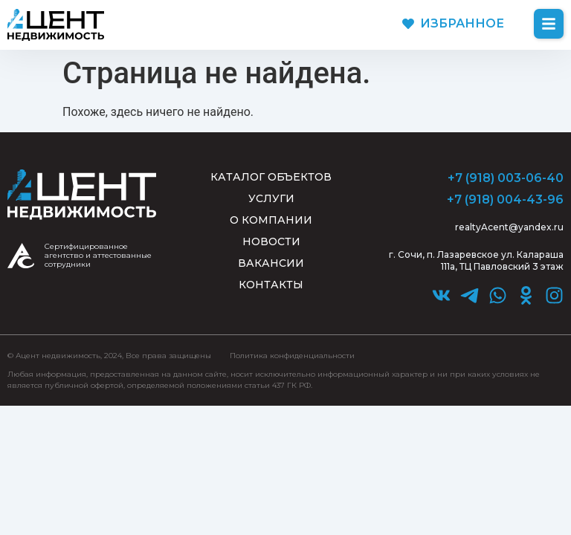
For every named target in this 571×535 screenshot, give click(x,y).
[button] (549, 24)
